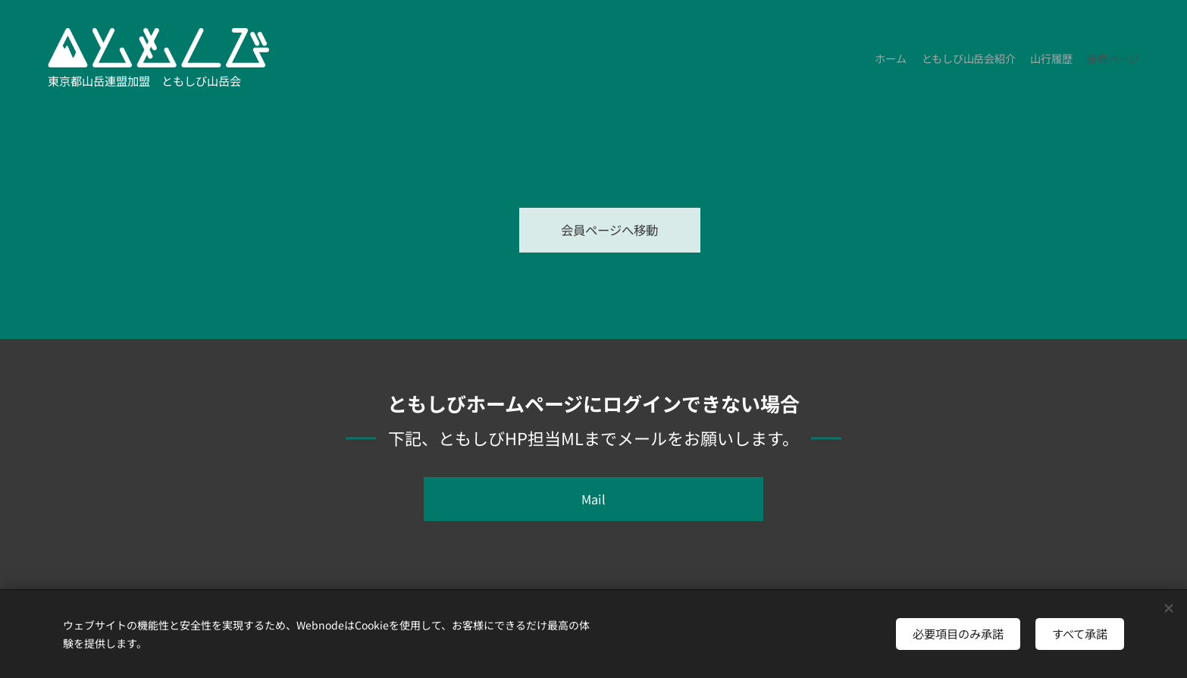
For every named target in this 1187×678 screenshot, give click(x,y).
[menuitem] (1095, 61)
